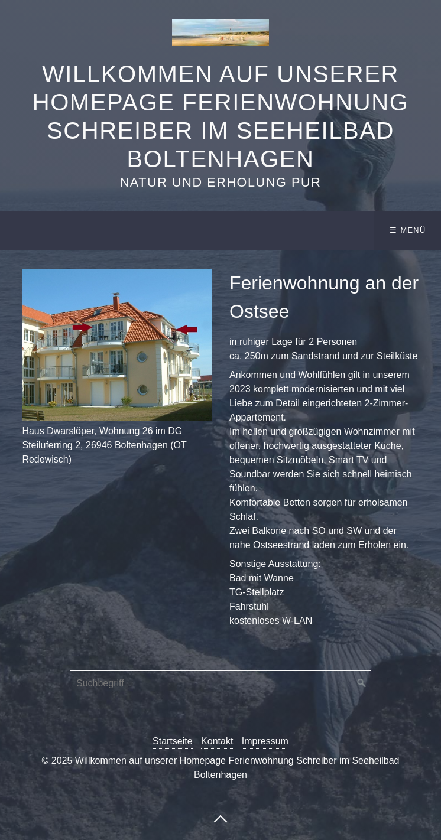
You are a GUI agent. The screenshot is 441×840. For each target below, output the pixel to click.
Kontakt (217, 741)
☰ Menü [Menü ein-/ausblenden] (408, 230)
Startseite (173, 741)
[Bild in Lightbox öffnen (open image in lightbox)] (117, 345)
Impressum (265, 741)
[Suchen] (361, 683)
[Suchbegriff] (220, 683)
